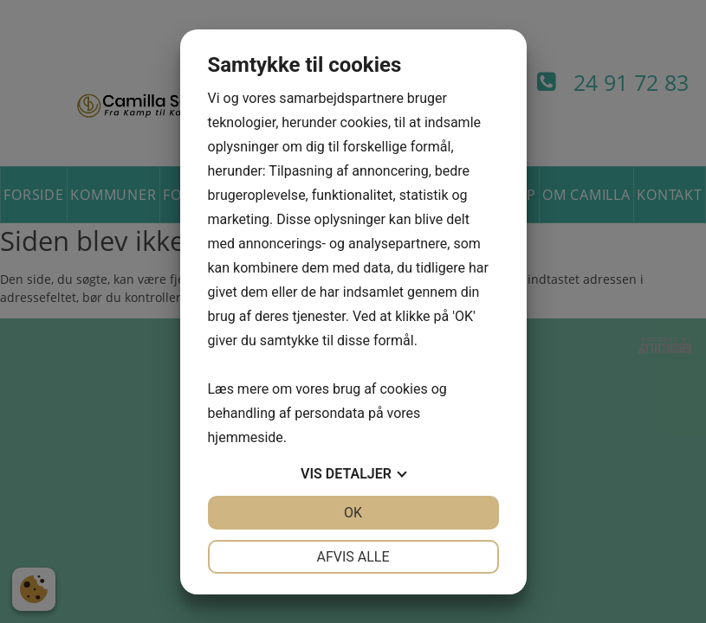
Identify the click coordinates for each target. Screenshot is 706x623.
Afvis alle (352, 557)
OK (353, 512)
